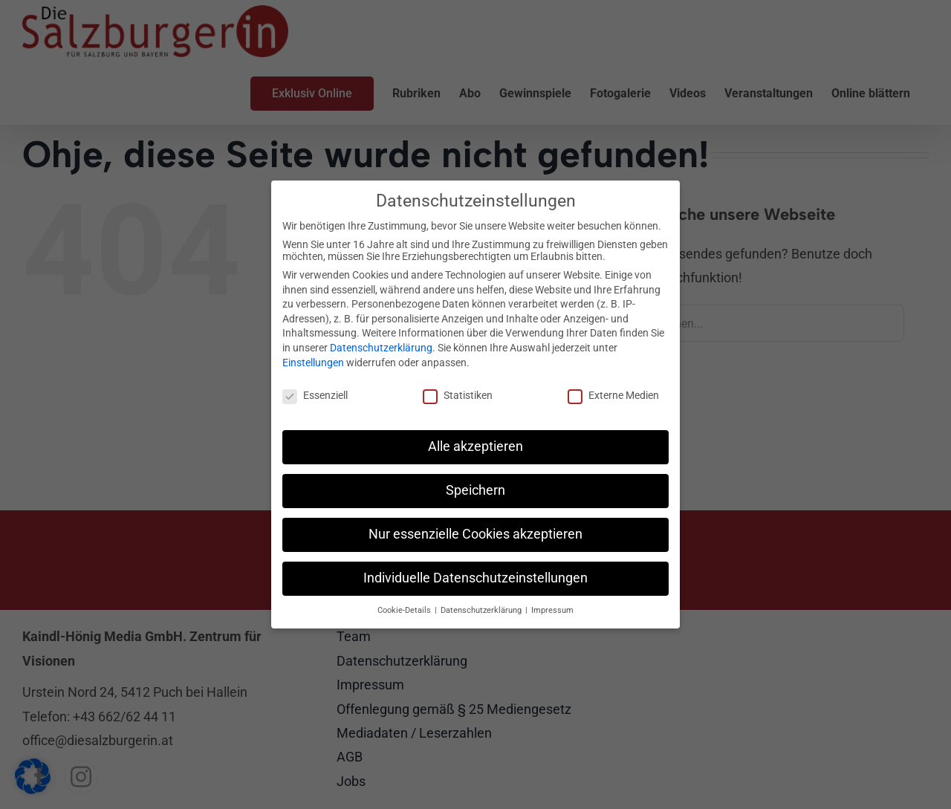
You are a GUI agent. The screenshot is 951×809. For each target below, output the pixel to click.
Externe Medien (613, 395)
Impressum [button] (552, 610)
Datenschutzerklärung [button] (482, 610)
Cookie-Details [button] (405, 610)
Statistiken (458, 395)
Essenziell (315, 395)
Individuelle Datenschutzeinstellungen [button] (475, 578)
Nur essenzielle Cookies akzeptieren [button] (475, 534)
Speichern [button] (475, 490)
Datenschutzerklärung (381, 348)
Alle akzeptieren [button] (475, 446)
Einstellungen (313, 362)
